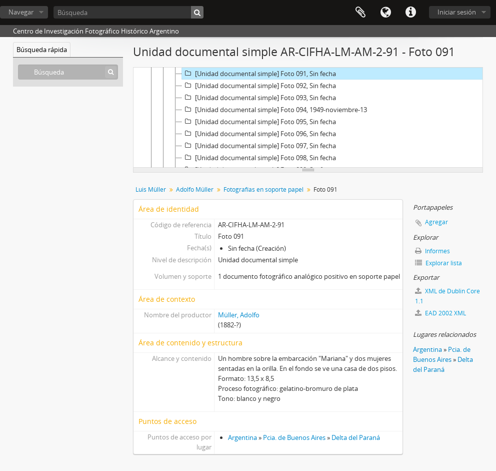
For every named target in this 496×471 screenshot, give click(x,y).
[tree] (308, 118)
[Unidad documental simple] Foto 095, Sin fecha (259, 122)
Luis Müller (151, 189)
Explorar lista (438, 263)
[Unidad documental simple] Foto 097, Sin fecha (259, 146)
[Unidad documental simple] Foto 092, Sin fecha (259, 86)
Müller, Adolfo (239, 314)
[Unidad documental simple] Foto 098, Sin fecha (259, 158)
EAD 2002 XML (440, 313)
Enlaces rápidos (410, 12)
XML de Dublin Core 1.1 (447, 296)
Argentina (242, 437)
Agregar (436, 222)
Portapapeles (360, 12)
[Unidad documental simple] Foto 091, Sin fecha (259, 74)
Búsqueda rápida (41, 49)
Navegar (21, 12)
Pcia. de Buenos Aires (294, 437)
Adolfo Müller (195, 189)
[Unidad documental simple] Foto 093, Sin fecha (259, 98)
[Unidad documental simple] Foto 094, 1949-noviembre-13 (274, 110)
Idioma (385, 12)
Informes (432, 251)
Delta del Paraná (356, 437)
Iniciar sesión (457, 12)
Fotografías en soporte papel (264, 189)
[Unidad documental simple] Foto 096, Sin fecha (259, 134)
